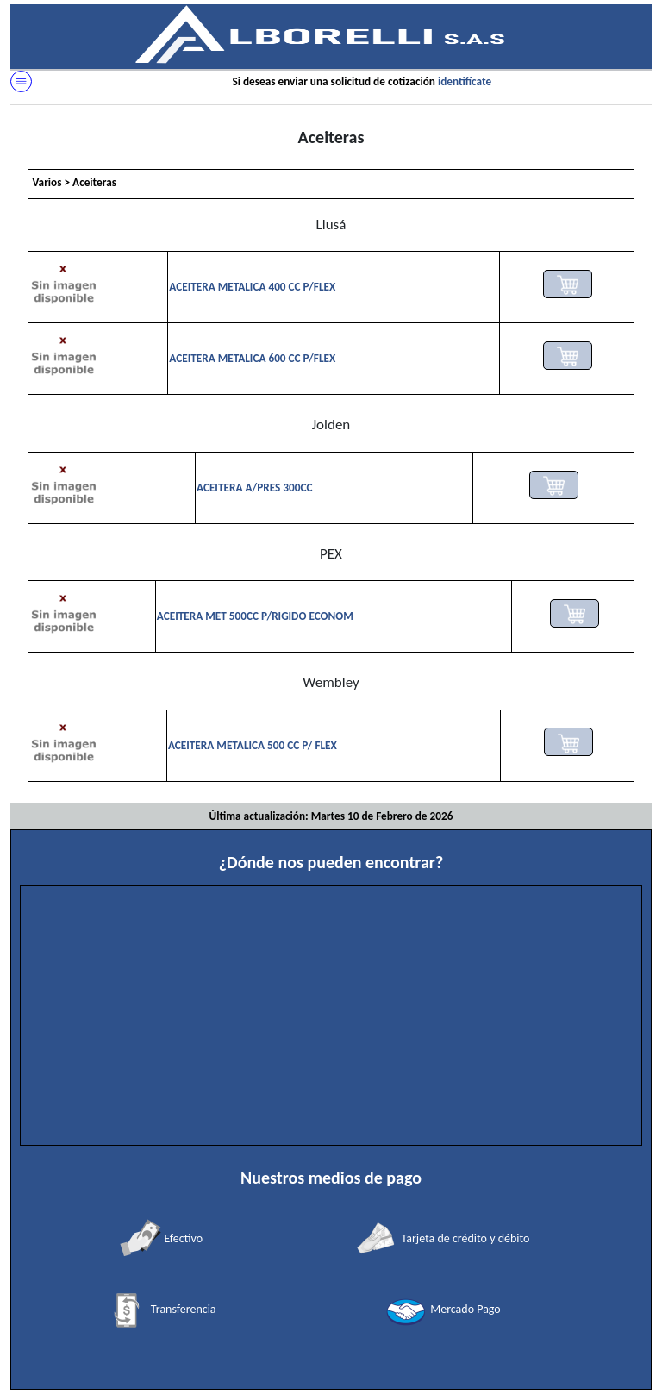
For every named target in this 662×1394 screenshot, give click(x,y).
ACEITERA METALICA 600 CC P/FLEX (252, 358)
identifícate (464, 81)
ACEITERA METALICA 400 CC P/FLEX (252, 286)
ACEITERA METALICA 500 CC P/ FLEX (252, 745)
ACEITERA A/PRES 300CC (254, 487)
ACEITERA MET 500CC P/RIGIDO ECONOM (255, 616)
